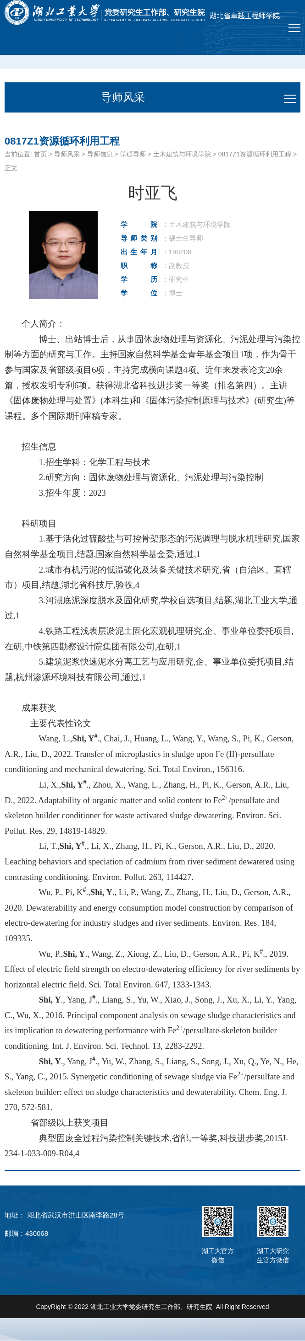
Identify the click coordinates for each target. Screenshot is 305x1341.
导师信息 (100, 154)
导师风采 (67, 154)
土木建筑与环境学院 (182, 154)
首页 (40, 154)
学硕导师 (133, 154)
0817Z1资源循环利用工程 (254, 154)
